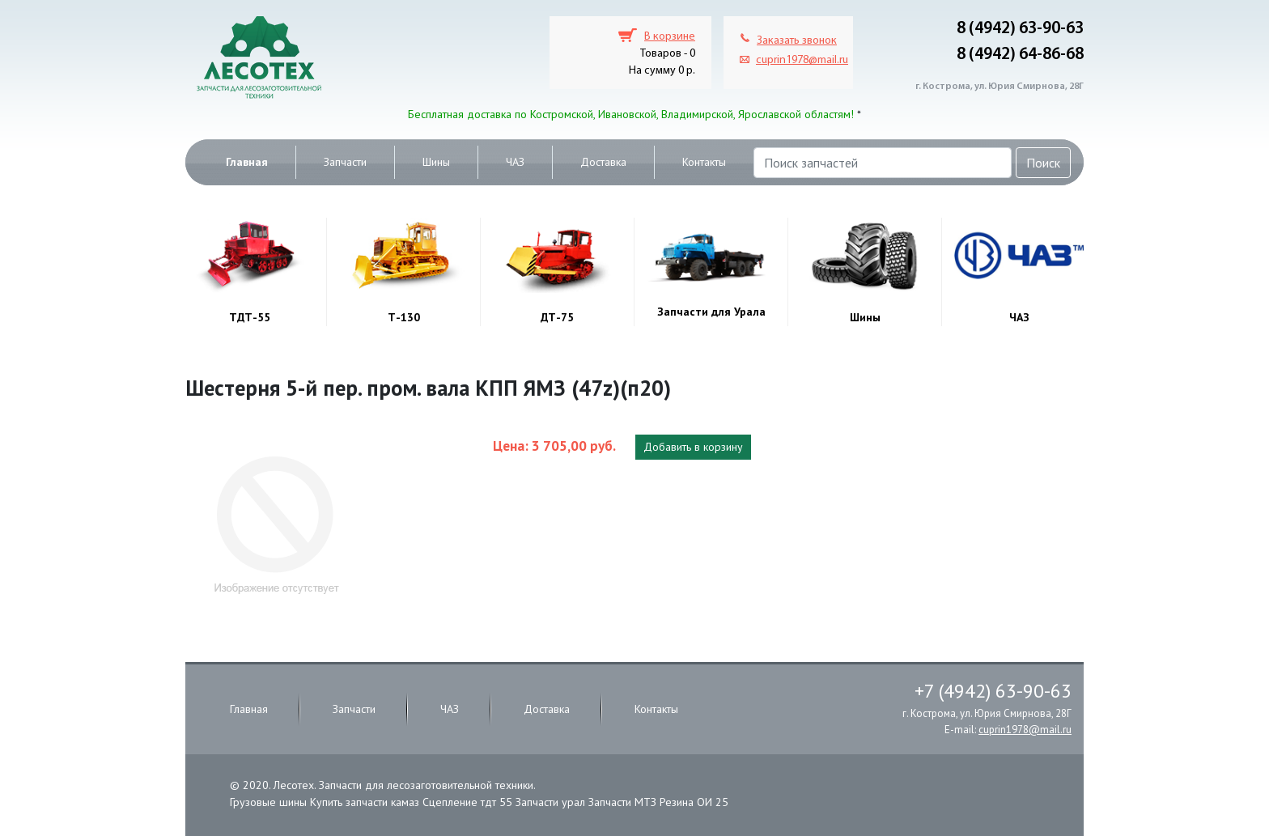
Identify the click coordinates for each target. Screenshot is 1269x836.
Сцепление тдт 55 (467, 802)
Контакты (704, 162)
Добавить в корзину (693, 446)
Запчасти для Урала (711, 311)
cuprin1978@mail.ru (802, 60)
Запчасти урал (550, 802)
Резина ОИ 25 (694, 802)
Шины (436, 162)
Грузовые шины (268, 802)
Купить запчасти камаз (364, 802)
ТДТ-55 (249, 317)
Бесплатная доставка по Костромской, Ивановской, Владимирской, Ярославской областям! (631, 114)
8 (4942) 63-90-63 (1020, 28)
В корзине (669, 37)
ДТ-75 (557, 317)
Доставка (603, 162)
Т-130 (404, 317)
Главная (247, 162)
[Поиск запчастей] (882, 162)
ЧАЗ (515, 162)
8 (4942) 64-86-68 (1020, 54)
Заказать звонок (797, 41)
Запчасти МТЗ (622, 802)
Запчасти (345, 162)
